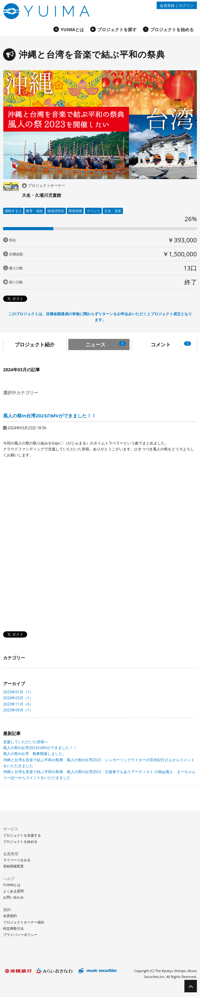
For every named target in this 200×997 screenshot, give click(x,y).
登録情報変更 (13, 866)
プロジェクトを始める (172, 29)
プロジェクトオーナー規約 (23, 922)
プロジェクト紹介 (35, 344)
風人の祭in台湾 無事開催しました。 (34, 753)
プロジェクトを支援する (22, 835)
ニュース (105, 344)
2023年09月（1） (18, 710)
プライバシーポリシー (20, 934)
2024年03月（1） (18, 697)
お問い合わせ (13, 897)
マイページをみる (17, 859)
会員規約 (10, 915)
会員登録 (167, 5)
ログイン (186, 5)
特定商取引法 (13, 928)
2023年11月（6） (18, 704)
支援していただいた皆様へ (25, 741)
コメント (171, 344)
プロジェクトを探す (117, 29)
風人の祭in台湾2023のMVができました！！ (49, 415)
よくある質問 (13, 891)
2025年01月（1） (18, 692)
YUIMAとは (72, 29)
